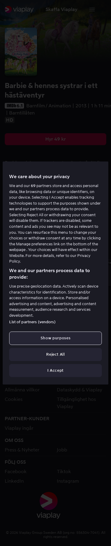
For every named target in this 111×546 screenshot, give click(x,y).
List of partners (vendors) (32, 322)
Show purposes (55, 338)
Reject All (55, 354)
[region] (55, 273)
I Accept (55, 370)
